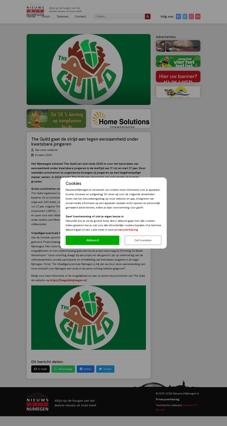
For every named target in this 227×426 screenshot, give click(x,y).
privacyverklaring (126, 230)
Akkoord (92, 240)
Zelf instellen (143, 240)
